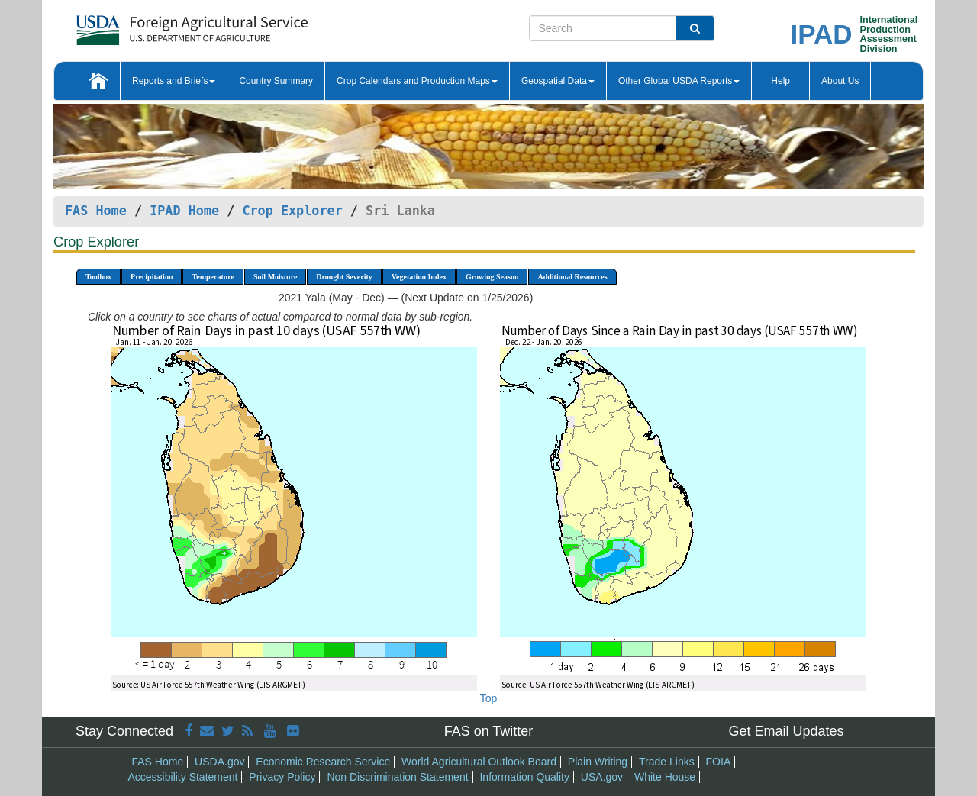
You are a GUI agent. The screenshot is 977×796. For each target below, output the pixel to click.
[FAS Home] (153, 24)
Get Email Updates (785, 731)
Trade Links (667, 762)
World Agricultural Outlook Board (478, 762)
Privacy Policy (282, 777)
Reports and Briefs (173, 81)
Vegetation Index (419, 276)
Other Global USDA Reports (679, 81)
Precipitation (152, 276)
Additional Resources (572, 276)
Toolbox (98, 276)
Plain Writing (597, 762)
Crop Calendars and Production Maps (417, 81)
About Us (840, 81)
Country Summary (276, 81)
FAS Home (96, 210)
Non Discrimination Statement (397, 777)
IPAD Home (184, 210)
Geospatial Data (558, 81)
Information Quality (524, 777)
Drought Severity (344, 276)
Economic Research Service (323, 762)
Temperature (213, 276)
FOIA (718, 762)
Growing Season (492, 276)
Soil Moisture (275, 276)
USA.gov (602, 777)
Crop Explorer (292, 210)
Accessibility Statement (183, 777)
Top (489, 698)
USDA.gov (219, 762)
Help (780, 81)
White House (664, 777)
